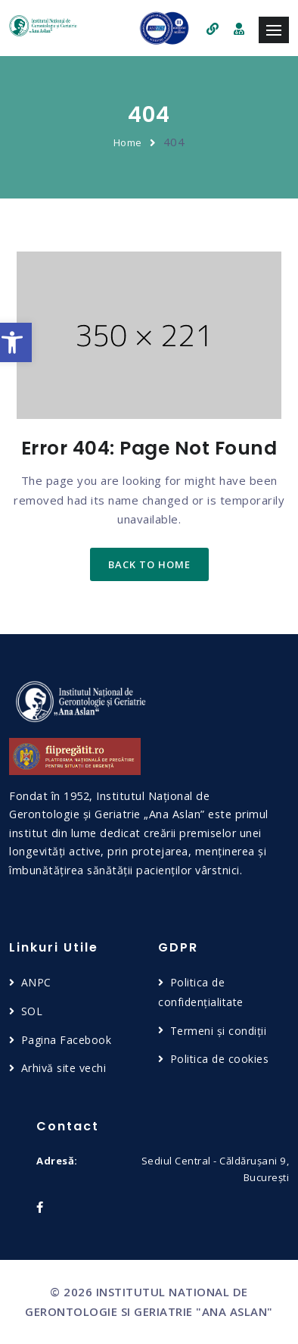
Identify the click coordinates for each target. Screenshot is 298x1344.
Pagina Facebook (66, 1040)
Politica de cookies (219, 1059)
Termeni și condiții (218, 1031)
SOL (32, 1011)
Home (127, 142)
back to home (149, 564)
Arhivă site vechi (64, 1068)
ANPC (36, 982)
